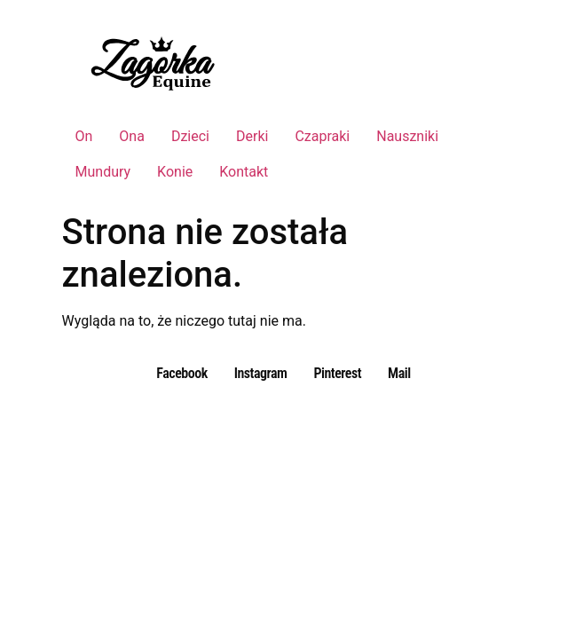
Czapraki (322, 136)
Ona (132, 136)
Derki (252, 136)
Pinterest (337, 373)
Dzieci (190, 136)
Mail (399, 373)
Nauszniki (407, 136)
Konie (175, 171)
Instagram (260, 373)
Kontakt (243, 171)
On (84, 136)
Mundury (103, 171)
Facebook (181, 373)
